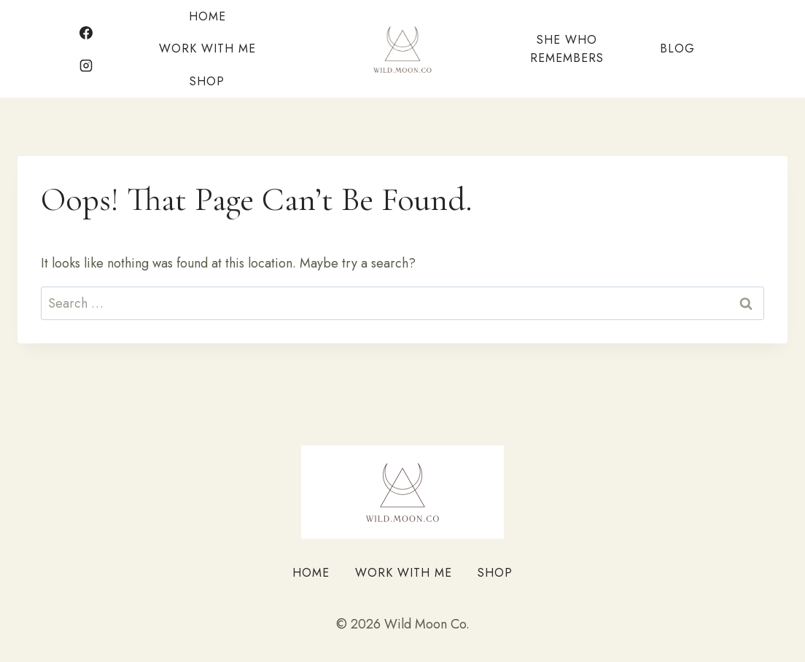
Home (207, 16)
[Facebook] (86, 33)
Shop (207, 81)
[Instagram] (86, 65)
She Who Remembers (567, 49)
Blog (677, 48)
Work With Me (207, 48)
